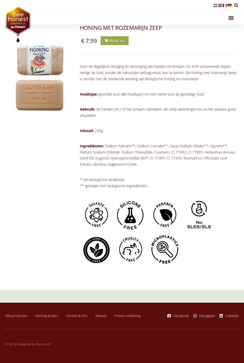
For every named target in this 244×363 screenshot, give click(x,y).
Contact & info (76, 315)
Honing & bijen (46, 315)
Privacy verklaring (127, 315)
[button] (236, 5)
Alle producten (16, 315)
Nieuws (100, 315)
